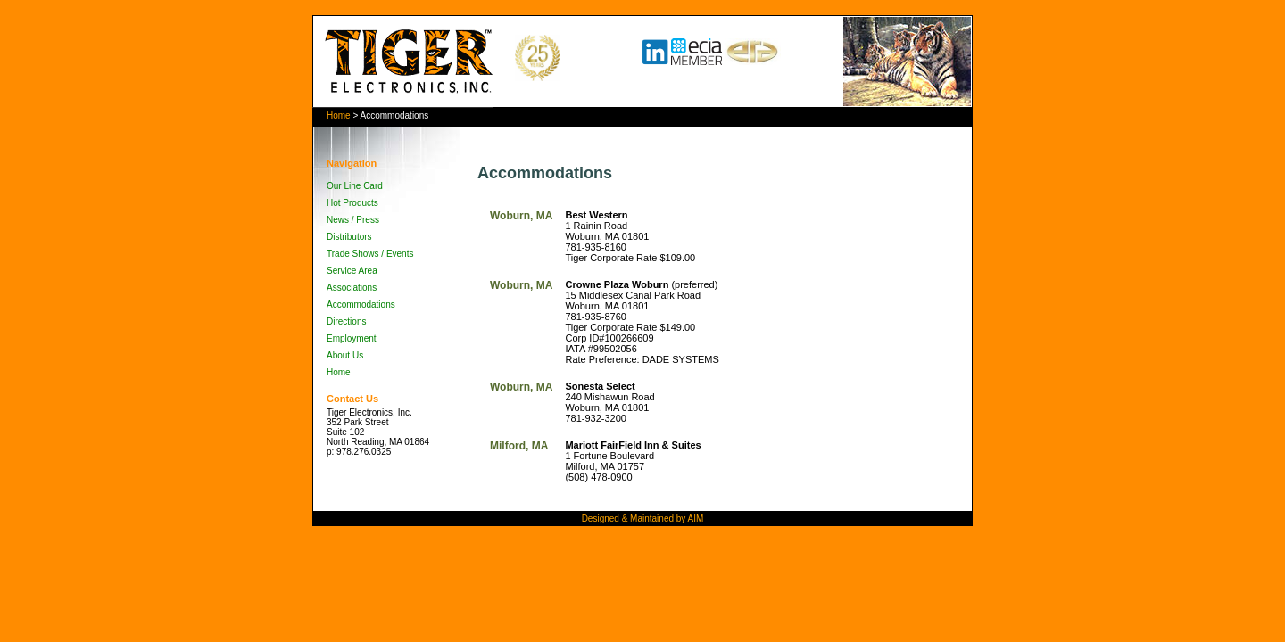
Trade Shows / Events (370, 254)
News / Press (353, 220)
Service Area (352, 271)
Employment (352, 338)
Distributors (349, 237)
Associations (352, 287)
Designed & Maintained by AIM (643, 518)
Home (339, 115)
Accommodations (361, 304)
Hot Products (352, 203)
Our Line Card (355, 186)
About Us (345, 355)
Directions (346, 321)
